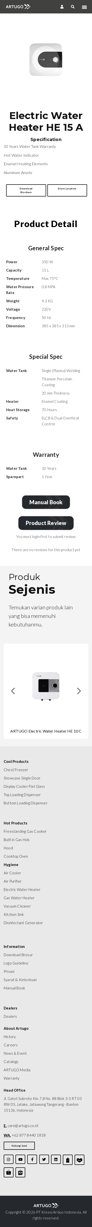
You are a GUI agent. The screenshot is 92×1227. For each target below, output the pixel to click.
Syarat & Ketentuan (20, 979)
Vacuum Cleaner (17, 906)
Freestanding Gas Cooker (25, 831)
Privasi (9, 971)
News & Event (15, 1053)
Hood (8, 848)
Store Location (67, 188)
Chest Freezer (16, 769)
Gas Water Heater (19, 898)
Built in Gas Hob (16, 839)
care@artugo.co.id (21, 1125)
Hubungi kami (19, 1145)
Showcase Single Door (22, 778)
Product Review (47, 523)
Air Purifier (13, 881)
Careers (11, 1045)
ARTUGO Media (17, 1070)
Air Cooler (12, 873)
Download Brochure (26, 190)
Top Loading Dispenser (22, 794)
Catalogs (11, 1061)
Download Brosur (18, 955)
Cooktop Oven (16, 856)
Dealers (10, 1016)
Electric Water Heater (22, 889)
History (10, 1036)
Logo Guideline (16, 963)
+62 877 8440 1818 (25, 1135)
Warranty (12, 1078)
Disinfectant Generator (23, 922)
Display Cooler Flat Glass (24, 786)
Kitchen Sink (14, 914)
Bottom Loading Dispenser (26, 803)
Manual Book (47, 502)
